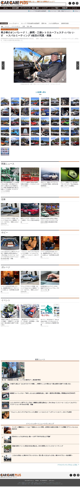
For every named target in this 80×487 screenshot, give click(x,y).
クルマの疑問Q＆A (54, 23)
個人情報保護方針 (43, 480)
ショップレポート (14, 23)
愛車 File (44, 23)
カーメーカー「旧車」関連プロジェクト (60, 10)
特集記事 (64, 8)
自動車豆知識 (65, 23)
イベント (74, 8)
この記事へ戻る (40, 93)
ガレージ (5, 267)
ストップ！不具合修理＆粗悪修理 (30, 23)
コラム (76, 10)
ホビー (4, 232)
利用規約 (37, 480)
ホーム (5, 8)
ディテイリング (25, 8)
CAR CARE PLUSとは (29, 480)
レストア (44, 8)
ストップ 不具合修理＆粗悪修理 (38, 10)
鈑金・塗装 (35, 8)
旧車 (3, 199)
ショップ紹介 (55, 8)
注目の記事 (15, 8)
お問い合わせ (51, 480)
